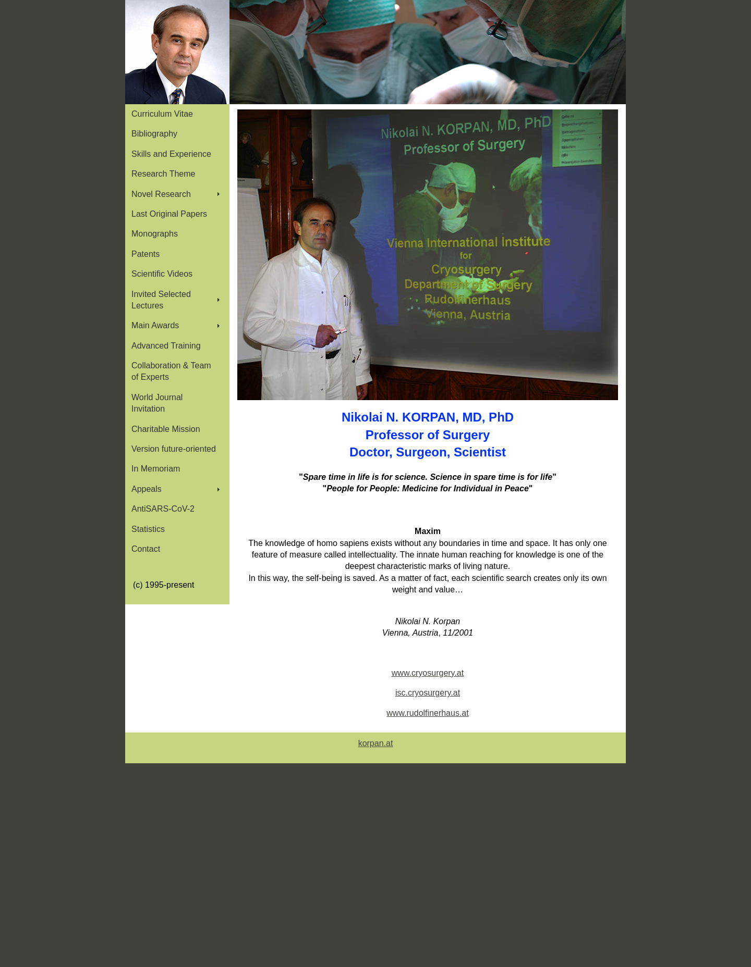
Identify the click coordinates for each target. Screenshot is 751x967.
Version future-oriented (173, 448)
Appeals (146, 489)
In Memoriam (155, 468)
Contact (145, 548)
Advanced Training (166, 345)
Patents (145, 254)
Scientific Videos (161, 273)
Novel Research (161, 194)
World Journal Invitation (157, 403)
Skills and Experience (171, 154)
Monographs (154, 233)
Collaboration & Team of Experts (171, 371)
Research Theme (163, 173)
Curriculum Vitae (162, 113)
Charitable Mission (165, 429)
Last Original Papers (169, 213)
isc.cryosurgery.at (427, 692)
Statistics (148, 529)
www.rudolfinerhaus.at (427, 713)
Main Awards (155, 325)
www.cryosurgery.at (428, 672)
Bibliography (154, 133)
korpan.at (375, 743)
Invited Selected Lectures (161, 300)
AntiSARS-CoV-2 (163, 508)
